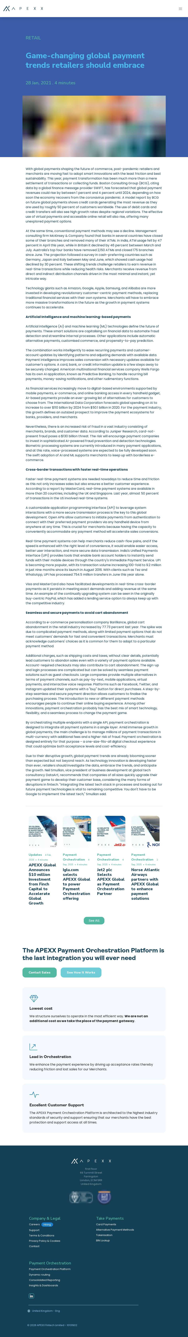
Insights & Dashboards (43, 1285)
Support (34, 1230)
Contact (34, 1246)
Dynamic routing (39, 1274)
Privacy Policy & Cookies (44, 1241)
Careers (41, 1224)
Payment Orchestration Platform (50, 1269)
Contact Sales (40, 972)
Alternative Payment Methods (115, 1229)
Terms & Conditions (41, 1235)
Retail (33, 38)
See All (94, 920)
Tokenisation (104, 1235)
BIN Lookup (103, 1240)
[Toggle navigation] (180, 8)
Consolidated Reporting (44, 1280)
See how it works (81, 972)
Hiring (47, 1224)
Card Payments (106, 1224)
